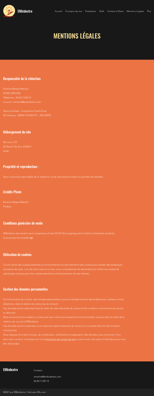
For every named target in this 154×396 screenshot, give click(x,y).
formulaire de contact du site (60, 339)
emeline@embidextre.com (27, 101)
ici (31, 237)
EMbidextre (25, 11)
